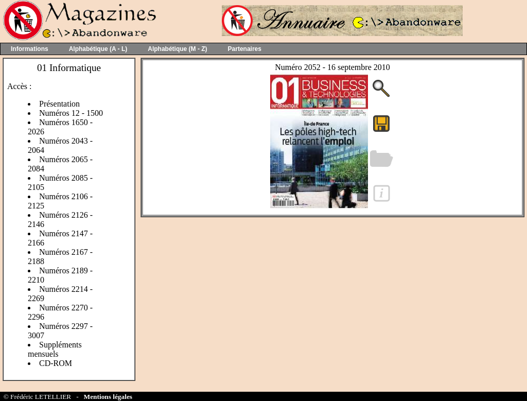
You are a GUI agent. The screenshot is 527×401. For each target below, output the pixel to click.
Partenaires (244, 49)
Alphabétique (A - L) (98, 49)
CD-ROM (55, 363)
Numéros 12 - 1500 (71, 113)
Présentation (59, 103)
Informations (29, 49)
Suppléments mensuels (55, 349)
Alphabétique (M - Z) (177, 49)
